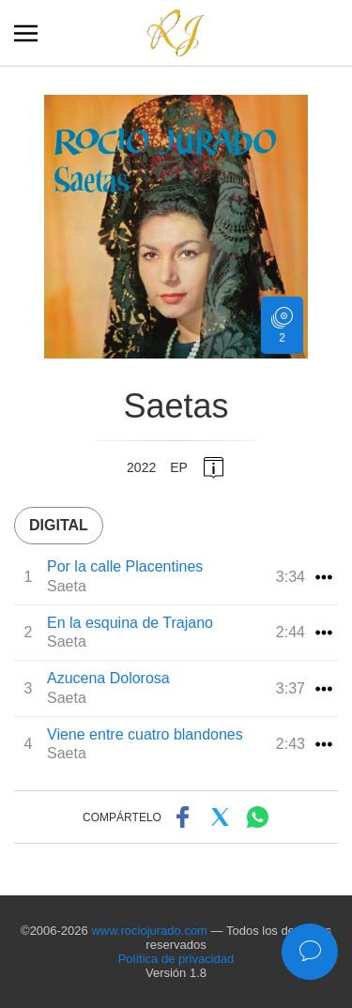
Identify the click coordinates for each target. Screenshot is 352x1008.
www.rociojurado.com (149, 931)
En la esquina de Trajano (130, 623)
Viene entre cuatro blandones (145, 734)
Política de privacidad (176, 959)
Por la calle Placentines (125, 566)
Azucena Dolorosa (108, 678)
